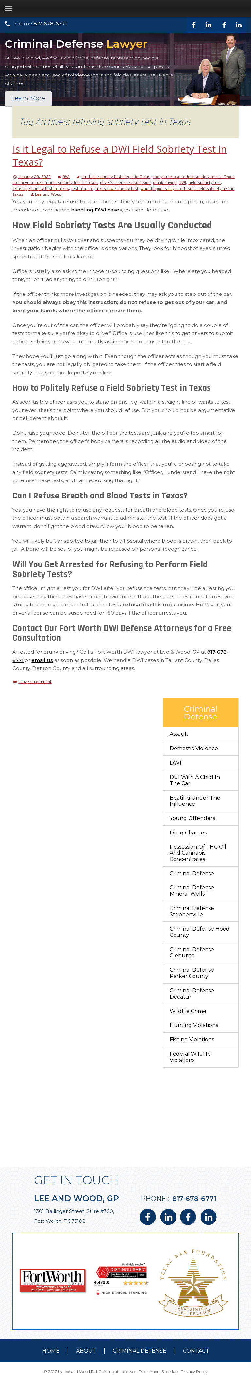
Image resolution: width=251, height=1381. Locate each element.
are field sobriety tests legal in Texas (115, 177)
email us (42, 660)
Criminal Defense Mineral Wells (192, 890)
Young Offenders (192, 818)
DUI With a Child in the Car (195, 780)
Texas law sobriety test (116, 189)
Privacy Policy (194, 1371)
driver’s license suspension (125, 183)
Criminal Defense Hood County (200, 932)
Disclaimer (149, 1371)
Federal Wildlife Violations (190, 1057)
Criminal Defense (192, 873)
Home (50, 1351)
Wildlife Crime (188, 1011)
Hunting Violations (194, 1025)
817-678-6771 (50, 24)
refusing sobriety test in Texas (40, 189)
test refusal (82, 189)
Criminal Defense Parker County (192, 973)
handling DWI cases (96, 210)
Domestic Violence (194, 748)
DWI (66, 177)
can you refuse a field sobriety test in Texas (194, 177)
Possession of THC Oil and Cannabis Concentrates (198, 853)
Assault (179, 734)
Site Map (169, 1371)
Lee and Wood (48, 194)
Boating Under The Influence (195, 801)
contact (196, 1351)
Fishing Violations (192, 1039)
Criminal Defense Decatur (192, 993)
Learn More (28, 98)
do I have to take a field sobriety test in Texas (55, 183)
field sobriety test (204, 183)
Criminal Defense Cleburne (192, 952)
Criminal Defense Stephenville (192, 911)
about (86, 1351)
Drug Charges (188, 833)
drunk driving (164, 183)
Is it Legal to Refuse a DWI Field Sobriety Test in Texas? (119, 155)
